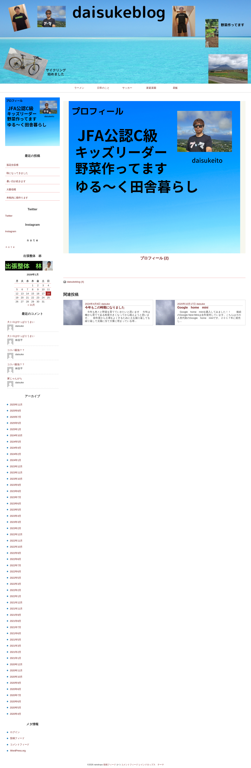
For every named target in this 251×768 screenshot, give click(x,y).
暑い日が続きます (16, 181)
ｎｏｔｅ (10, 247)
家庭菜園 (151, 87)
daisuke (105, 303)
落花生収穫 (12, 164)
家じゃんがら (14, 378)
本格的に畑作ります (17, 197)
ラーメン (79, 87)
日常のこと (103, 87)
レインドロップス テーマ (151, 764)
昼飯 (175, 87)
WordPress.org (18, 750)
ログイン (15, 732)
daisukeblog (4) (75, 281)
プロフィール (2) (154, 258)
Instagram (10, 231)
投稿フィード (17, 738)
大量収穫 (11, 189)
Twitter (8, 215)
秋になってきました (17, 173)
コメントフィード (19, 744)
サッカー (127, 87)
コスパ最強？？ (16, 350)
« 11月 (31, 304)
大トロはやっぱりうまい (20, 322)
